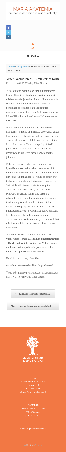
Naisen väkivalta (21, 276)
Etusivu (11, 66)
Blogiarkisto (23, 66)
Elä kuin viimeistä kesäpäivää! (33, 294)
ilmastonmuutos (50, 272)
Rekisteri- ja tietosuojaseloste (33, 428)
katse (9, 276)
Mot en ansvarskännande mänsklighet (33, 306)
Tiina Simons (40, 83)
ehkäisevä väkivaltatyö (28, 272)
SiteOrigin (30, 445)
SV (33, 44)
